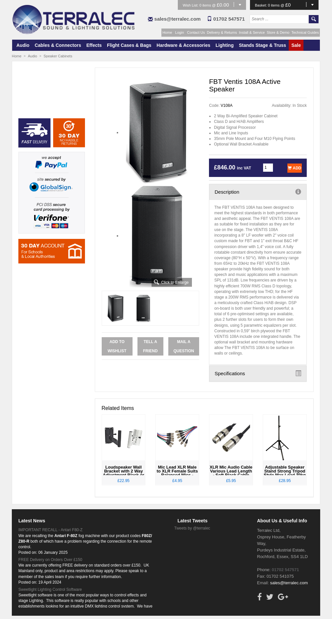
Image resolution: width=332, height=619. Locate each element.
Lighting (225, 45)
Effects (94, 45)
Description (258, 192)
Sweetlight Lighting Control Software (50, 589)
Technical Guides (305, 32)
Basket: (261, 5)
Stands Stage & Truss (262, 45)
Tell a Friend (150, 346)
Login (179, 32)
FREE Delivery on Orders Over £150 (50, 559)
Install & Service (252, 32)
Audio (23, 45)
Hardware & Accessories (183, 45)
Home (167, 32)
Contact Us (196, 32)
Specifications (258, 373)
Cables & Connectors (58, 45)
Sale (296, 45)
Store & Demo (278, 32)
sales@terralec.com (177, 19)
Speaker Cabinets (58, 56)
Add (294, 168)
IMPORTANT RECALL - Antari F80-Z (50, 530)
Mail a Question (184, 346)
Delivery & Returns (222, 32)
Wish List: (191, 5)
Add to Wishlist (117, 346)
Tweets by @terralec (192, 528)
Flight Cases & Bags (129, 45)
